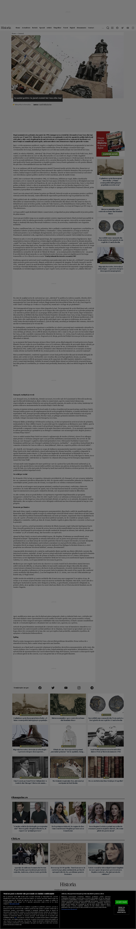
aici (16, 917)
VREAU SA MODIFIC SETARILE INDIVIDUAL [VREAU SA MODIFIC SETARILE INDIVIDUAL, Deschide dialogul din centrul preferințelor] (121, 910)
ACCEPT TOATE (121, 902)
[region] (68, 910)
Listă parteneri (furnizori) (69, 909)
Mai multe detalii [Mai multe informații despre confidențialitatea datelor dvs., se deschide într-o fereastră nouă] (14, 904)
